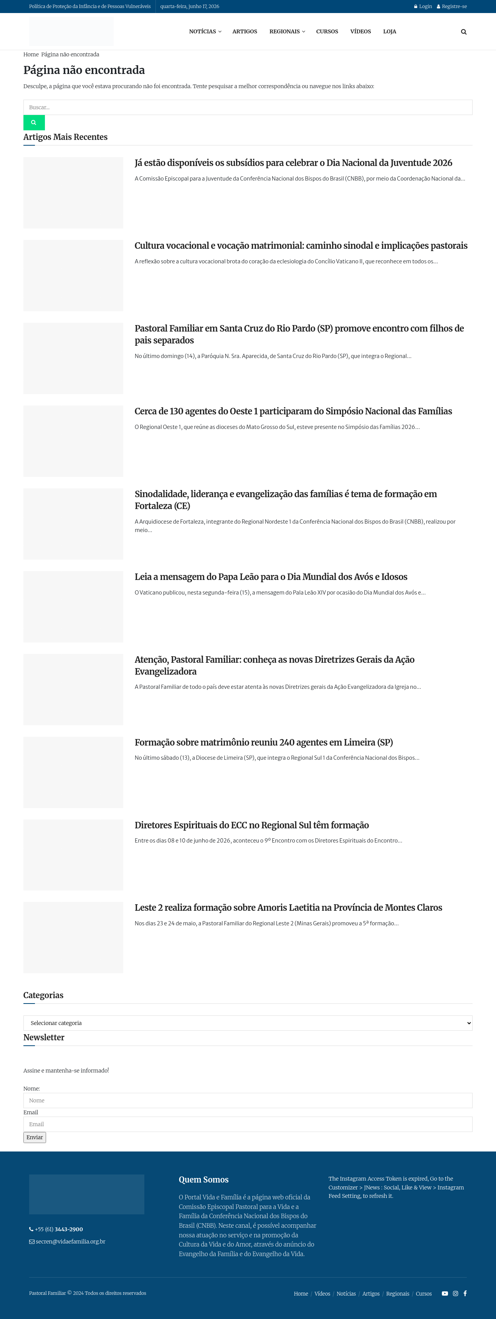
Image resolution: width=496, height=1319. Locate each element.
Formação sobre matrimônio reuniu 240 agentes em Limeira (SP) (264, 742)
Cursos (327, 31)
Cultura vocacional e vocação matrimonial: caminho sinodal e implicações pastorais (301, 245)
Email (30, 1112)
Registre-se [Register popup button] (452, 6)
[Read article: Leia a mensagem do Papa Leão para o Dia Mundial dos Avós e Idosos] (73, 606)
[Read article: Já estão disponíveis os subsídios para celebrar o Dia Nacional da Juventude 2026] (73, 192)
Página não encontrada (70, 54)
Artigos (245, 31)
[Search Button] (464, 31)
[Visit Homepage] (71, 31)
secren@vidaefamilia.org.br (70, 1241)
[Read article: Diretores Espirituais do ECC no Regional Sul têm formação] (73, 855)
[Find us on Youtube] (445, 1293)
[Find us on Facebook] (465, 1293)
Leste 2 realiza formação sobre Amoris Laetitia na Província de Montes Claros (288, 907)
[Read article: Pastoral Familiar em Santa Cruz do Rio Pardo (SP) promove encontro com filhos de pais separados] (73, 358)
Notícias (202, 31)
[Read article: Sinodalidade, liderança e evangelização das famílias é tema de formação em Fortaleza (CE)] (73, 524)
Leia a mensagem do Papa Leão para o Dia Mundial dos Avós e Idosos (271, 577)
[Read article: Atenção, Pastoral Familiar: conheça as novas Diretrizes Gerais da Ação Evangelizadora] (73, 689)
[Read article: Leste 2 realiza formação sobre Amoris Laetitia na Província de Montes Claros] (73, 937)
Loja (389, 31)
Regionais (284, 31)
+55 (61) (59, 1229)
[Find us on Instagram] (455, 1293)
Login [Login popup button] (423, 6)
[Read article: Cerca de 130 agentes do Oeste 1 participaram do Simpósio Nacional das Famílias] (73, 441)
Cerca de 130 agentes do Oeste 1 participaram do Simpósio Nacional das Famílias (293, 411)
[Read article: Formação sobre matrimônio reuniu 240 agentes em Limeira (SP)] (73, 772)
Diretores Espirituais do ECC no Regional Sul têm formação (252, 825)
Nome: (31, 1088)
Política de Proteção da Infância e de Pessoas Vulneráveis (90, 6)
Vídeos (361, 31)
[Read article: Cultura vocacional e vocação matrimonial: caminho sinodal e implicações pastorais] (73, 275)
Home (31, 54)
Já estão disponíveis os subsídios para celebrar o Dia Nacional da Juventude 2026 (293, 163)
